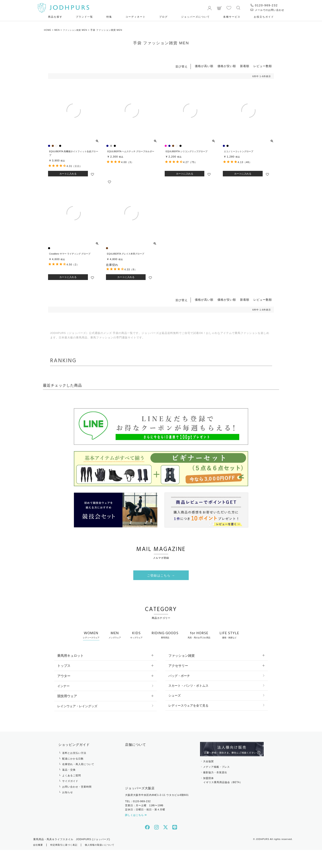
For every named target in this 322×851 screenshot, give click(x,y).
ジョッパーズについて (195, 16)
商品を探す (55, 16)
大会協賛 (208, 762)
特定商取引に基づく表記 (65, 845)
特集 (109, 16)
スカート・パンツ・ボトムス (189, 686)
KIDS (136, 635)
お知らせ (67, 793)
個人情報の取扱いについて (104, 845)
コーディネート (135, 16)
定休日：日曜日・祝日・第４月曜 (145, 810)
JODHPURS (262, 840)
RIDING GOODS (165, 635)
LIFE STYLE (229, 635)
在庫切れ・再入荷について (78, 765)
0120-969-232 (264, 5)
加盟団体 (232, 781)
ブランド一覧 (84, 16)
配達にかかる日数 (73, 759)
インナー (63, 686)
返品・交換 (69, 770)
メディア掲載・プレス (216, 767)
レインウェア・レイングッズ (78, 707)
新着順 (244, 66)
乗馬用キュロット (70, 656)
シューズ (175, 696)
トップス (63, 666)
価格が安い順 (226, 66)
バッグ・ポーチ (179, 676)
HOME (48, 30)
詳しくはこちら (136, 815)
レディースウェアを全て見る (189, 707)
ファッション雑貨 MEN (77, 30)
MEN (57, 30)
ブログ (163, 16)
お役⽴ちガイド (264, 16)
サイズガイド (70, 782)
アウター (63, 676)
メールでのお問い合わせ (267, 10)
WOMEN (91, 635)
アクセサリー (178, 666)
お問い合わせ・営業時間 (77, 787)
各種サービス (231, 16)
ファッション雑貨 (181, 656)
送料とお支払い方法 (74, 754)
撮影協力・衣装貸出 (215, 773)
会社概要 (38, 845)
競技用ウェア (67, 696)
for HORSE (199, 635)
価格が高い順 (204, 66)
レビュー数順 (262, 66)
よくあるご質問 (71, 776)
